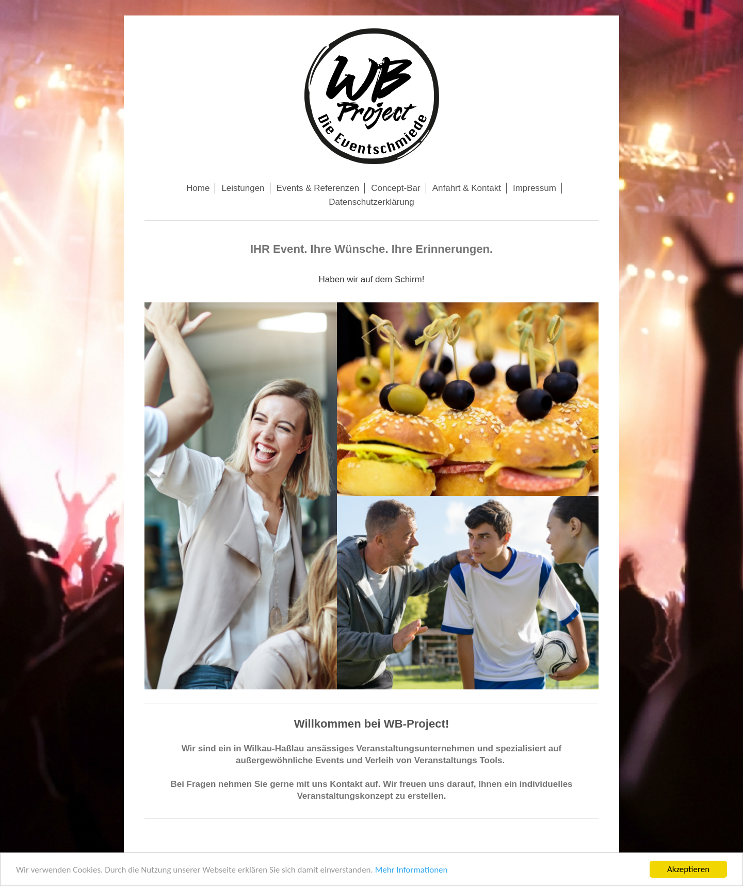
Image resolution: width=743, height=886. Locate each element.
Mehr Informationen (411, 871)
